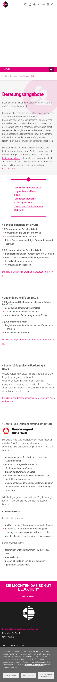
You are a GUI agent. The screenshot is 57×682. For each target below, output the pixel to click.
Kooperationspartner (34, 636)
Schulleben (14, 19)
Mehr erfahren (28, 539)
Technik (5, 626)
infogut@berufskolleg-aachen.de (23, 595)
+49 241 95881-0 (17, 588)
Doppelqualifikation (9, 631)
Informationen (9, 111)
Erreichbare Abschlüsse (11, 629)
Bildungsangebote (11, 100)
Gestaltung (6, 624)
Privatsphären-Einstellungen (46, 675)
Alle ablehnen (28, 676)
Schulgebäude (31, 639)
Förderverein (31, 634)
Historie (29, 641)
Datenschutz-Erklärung (33, 665)
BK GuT (5, 19)
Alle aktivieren (10, 676)
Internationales (32, 631)
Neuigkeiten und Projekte (35, 624)
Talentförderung (32, 629)
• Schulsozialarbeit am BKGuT (28, 130)
